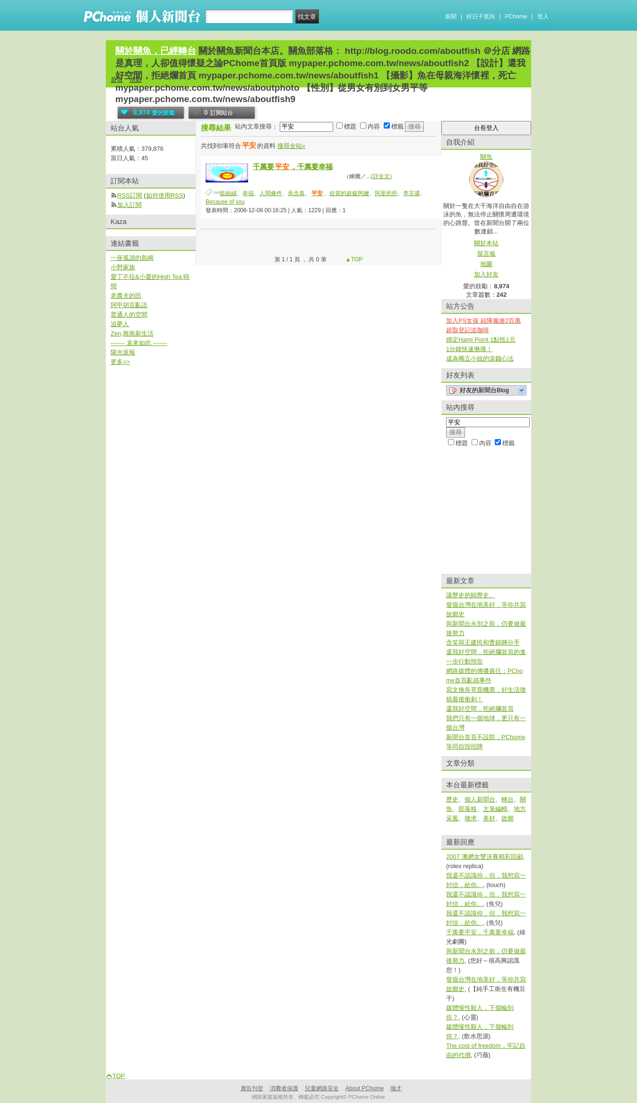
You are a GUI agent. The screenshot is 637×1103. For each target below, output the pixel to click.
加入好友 (486, 274)
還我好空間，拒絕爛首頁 (480, 708)
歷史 (452, 799)
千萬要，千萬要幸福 (293, 167)
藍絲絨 (228, 193)
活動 (135, 79)
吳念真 (296, 193)
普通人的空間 (129, 314)
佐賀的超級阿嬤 (349, 193)
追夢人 (120, 323)
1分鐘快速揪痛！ (469, 349)
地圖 (486, 263)
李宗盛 (411, 193)
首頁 (117, 79)
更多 (120, 361)
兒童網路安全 (322, 1088)
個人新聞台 (480, 799)
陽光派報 (123, 352)
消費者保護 (284, 1088)
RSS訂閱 (129, 195)
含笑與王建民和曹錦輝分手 (483, 642)
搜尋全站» (291, 145)
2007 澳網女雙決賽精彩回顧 (484, 856)
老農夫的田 (126, 295)
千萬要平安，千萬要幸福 (480, 932)
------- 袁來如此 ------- (139, 342)
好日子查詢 (480, 16)
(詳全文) (381, 176)
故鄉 (507, 818)
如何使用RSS (164, 195)
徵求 (471, 818)
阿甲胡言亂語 (129, 305)
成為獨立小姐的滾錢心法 (480, 358)
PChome (516, 16)
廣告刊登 (252, 1088)
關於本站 (486, 243)
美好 (489, 818)
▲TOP (353, 259)
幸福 (248, 193)
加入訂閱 (129, 204)
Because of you (225, 201)
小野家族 (123, 267)
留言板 (486, 253)
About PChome (364, 1088)
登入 (543, 16)
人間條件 (270, 193)
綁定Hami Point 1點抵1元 (481, 339)
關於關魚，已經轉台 (155, 51)
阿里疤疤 (386, 193)
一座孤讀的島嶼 (132, 257)
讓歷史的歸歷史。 (470, 595)
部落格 (467, 808)
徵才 (396, 1088)
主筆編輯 (495, 808)
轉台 (507, 799)
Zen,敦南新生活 (132, 333)
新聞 (450, 16)
